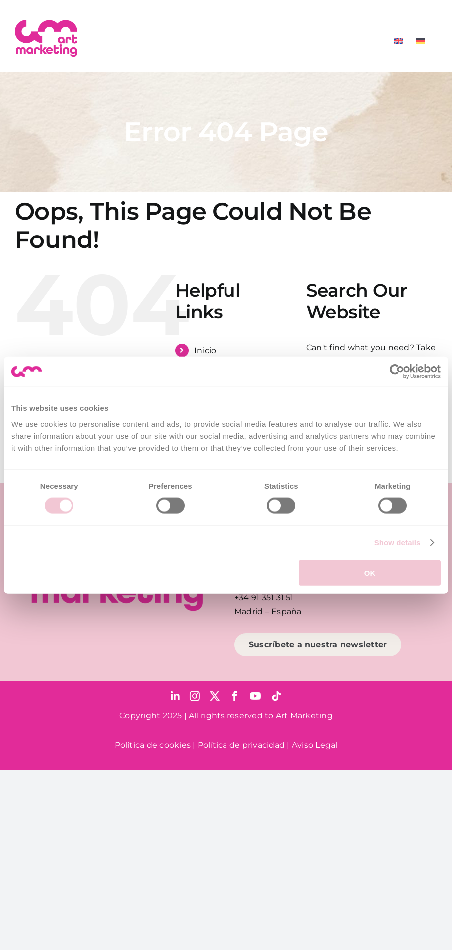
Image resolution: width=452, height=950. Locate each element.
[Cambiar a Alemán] (420, 41)
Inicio (205, 350)
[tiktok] (276, 696)
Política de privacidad (241, 745)
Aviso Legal (315, 745)
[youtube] (255, 696)
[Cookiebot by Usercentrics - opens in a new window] (397, 371)
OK (370, 572)
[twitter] (215, 696)
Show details (397, 542)
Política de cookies (153, 745)
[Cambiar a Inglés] (398, 41)
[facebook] (235, 696)
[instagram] (195, 696)
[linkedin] (175, 696)
